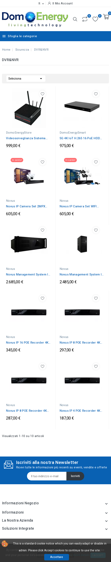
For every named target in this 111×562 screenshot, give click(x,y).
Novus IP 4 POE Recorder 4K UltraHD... (80, 410)
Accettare (56, 557)
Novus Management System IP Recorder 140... (28, 274)
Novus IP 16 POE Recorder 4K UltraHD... (27, 342)
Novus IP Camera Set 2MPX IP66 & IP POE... (25, 206)
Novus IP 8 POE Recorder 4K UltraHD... (80, 342)
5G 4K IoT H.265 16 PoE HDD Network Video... (80, 138)
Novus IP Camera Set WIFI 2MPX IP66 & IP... (78, 206)
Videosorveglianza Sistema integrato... (26, 138)
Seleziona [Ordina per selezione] (25, 78)
